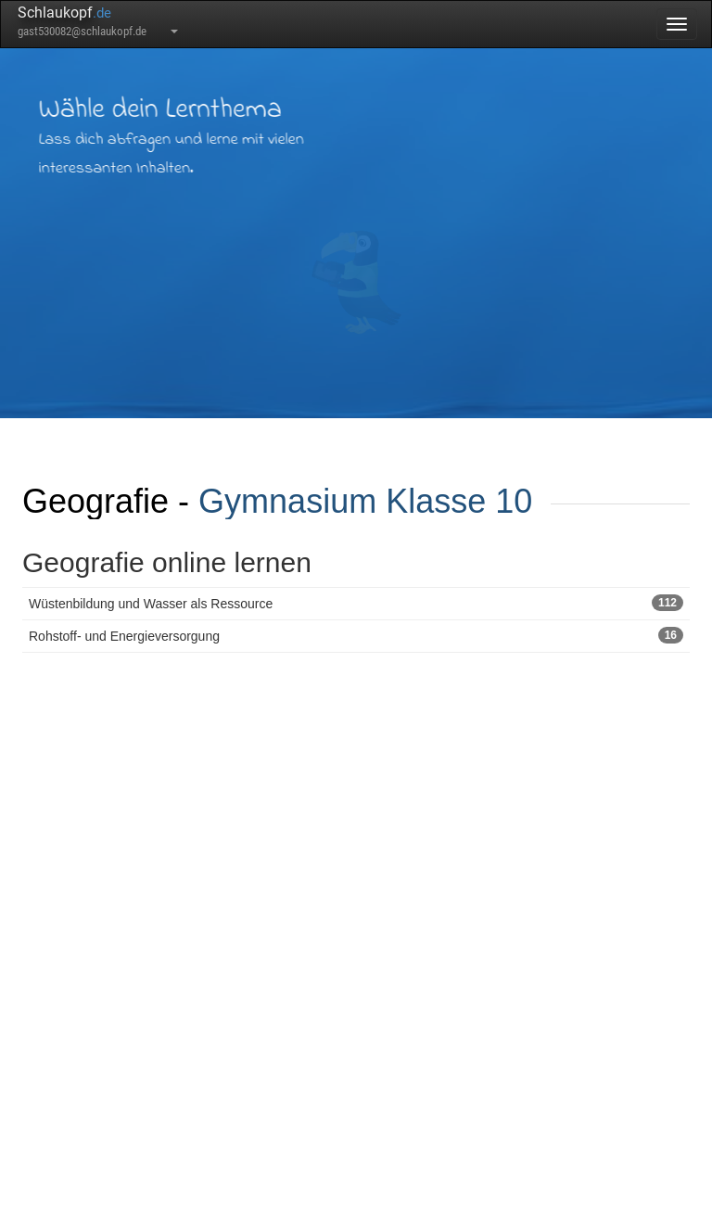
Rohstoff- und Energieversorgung (356, 635)
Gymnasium (287, 501)
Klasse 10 (459, 501)
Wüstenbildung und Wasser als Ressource (356, 602)
